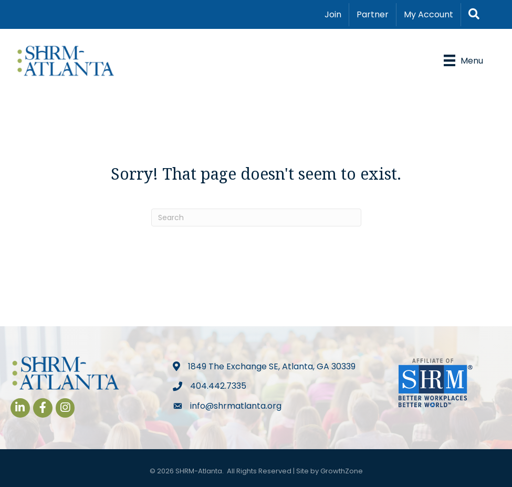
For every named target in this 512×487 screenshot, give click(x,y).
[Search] (256, 217)
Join (333, 14)
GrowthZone (341, 471)
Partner (373, 14)
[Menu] (463, 60)
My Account (428, 14)
